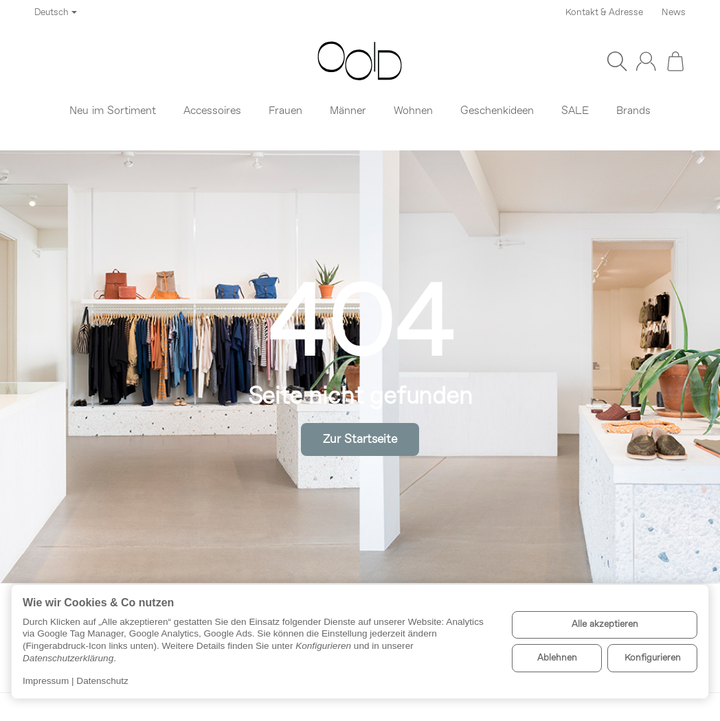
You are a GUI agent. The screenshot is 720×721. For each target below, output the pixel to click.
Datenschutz (102, 681)
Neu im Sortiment (112, 111)
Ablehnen (557, 658)
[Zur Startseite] (360, 61)
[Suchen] (617, 61)
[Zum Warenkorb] (675, 61)
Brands (633, 111)
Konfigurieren (653, 658)
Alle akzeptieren (605, 624)
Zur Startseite (360, 440)
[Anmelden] (645, 61)
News (674, 12)
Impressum (46, 681)
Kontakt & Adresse (604, 12)
